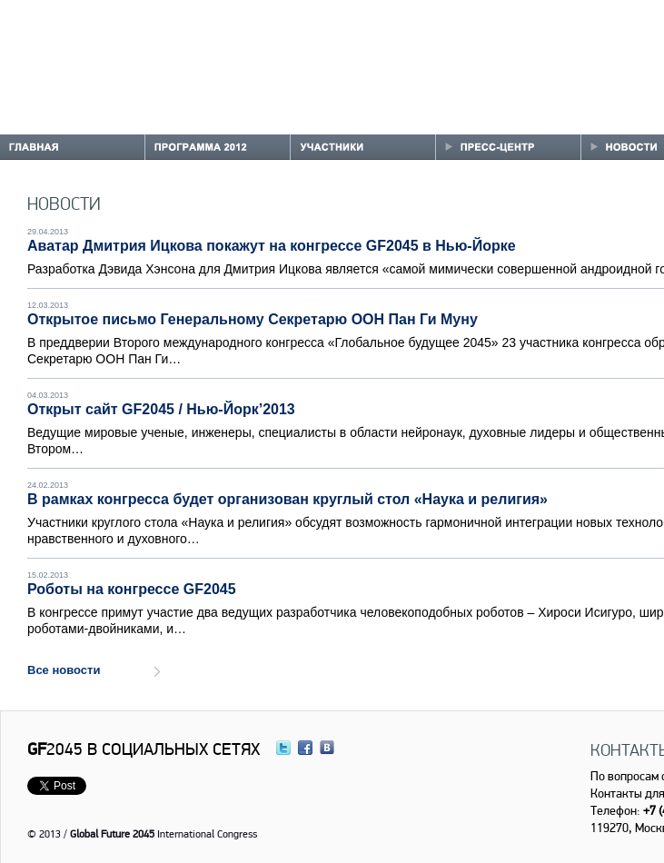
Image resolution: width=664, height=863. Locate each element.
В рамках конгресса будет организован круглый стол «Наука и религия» (287, 499)
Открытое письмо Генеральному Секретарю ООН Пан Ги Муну (252, 319)
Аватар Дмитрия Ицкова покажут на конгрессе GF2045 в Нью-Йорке (271, 245)
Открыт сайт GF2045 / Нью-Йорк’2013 (161, 409)
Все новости (63, 670)
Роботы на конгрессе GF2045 (131, 589)
